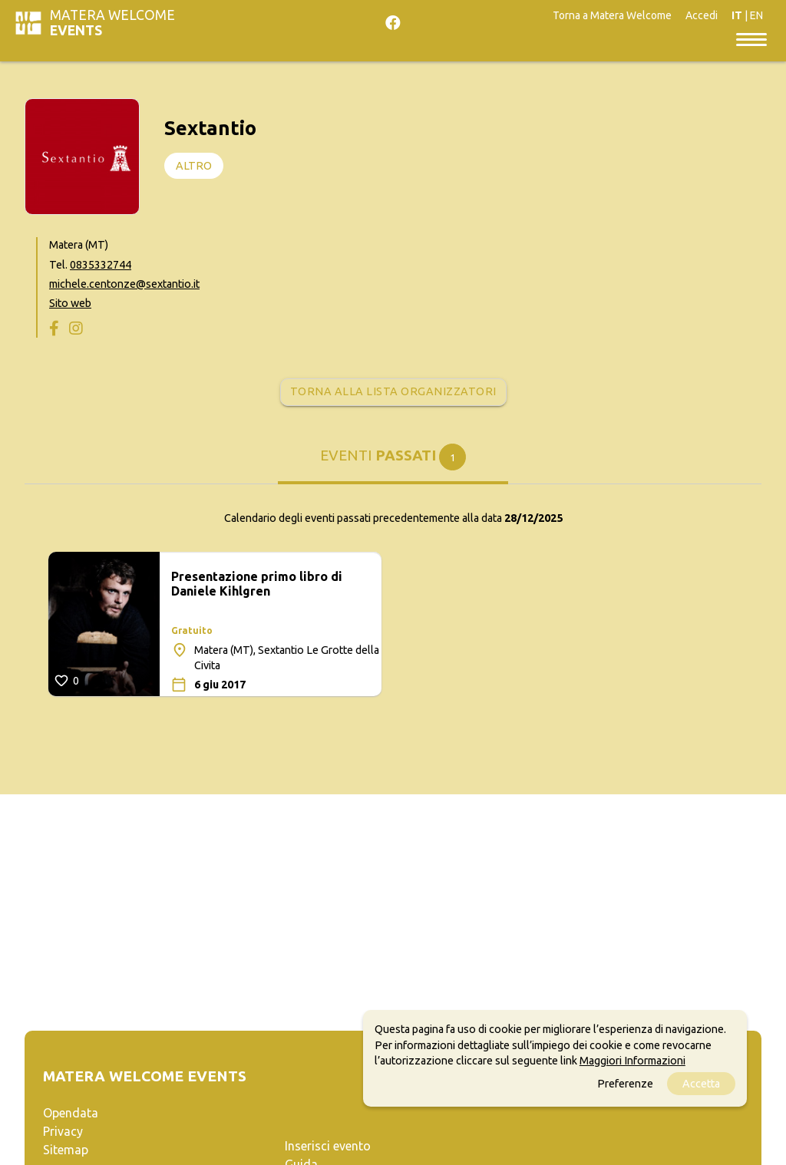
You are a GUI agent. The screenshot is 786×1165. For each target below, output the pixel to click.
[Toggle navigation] (751, 38)
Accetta (701, 1084)
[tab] (393, 463)
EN (756, 15)
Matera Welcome (112, 23)
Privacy (63, 1131)
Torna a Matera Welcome (612, 15)
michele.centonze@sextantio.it (124, 284)
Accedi (701, 15)
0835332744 (100, 265)
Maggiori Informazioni (632, 1060)
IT (737, 15)
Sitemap (65, 1150)
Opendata (70, 1113)
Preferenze (625, 1084)
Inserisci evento (328, 1146)
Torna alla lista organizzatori (393, 391)
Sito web (70, 303)
